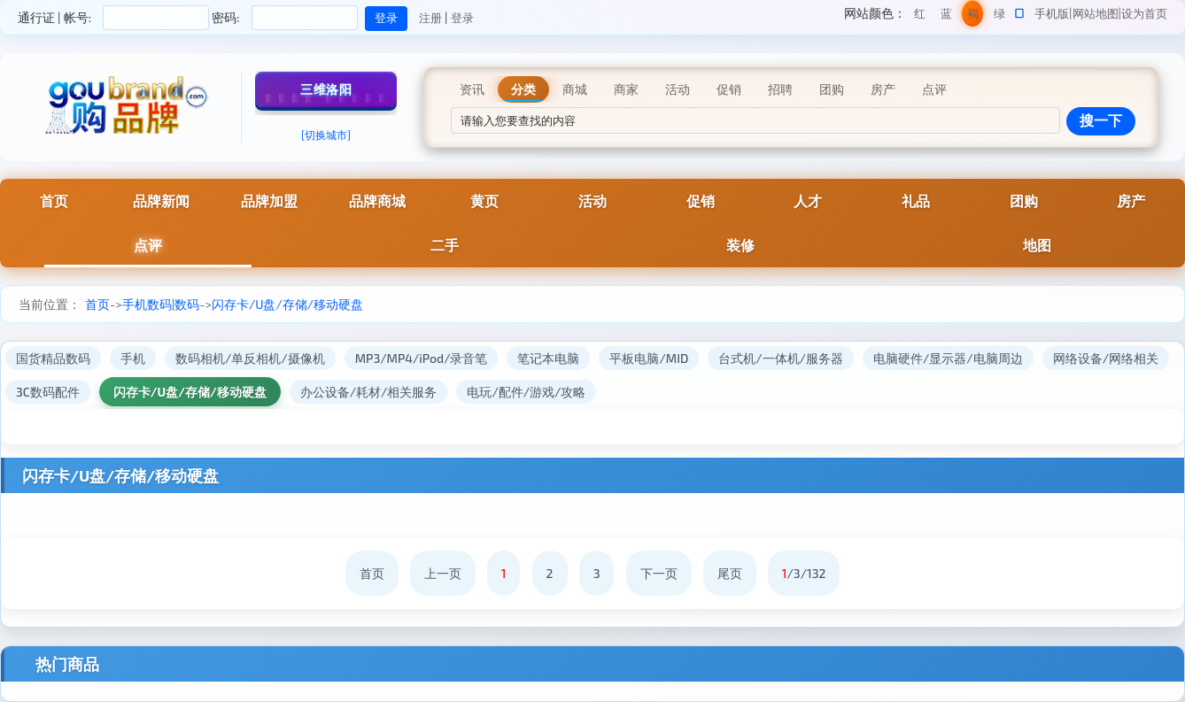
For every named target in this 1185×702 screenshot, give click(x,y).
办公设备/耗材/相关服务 (369, 391)
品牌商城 (377, 200)
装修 (740, 244)
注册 (430, 18)
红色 (920, 16)
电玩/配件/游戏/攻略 (526, 391)
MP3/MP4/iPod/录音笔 (421, 358)
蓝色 (946, 16)
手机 (132, 358)
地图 (1037, 244)
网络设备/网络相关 (1105, 358)
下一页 (659, 573)
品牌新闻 (161, 200)
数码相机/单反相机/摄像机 (250, 358)
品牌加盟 (269, 200)
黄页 (484, 200)
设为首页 (1144, 13)
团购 (1024, 200)
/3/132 (804, 573)
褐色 (973, 16)
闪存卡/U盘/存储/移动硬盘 (287, 304)
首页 (97, 304)
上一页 (442, 573)
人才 (808, 200)
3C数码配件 (48, 391)
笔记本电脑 (548, 358)
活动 (592, 200)
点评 (148, 244)
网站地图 (1096, 13)
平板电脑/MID (648, 358)
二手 (444, 244)
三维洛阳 (326, 88)
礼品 (916, 200)
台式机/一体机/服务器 (780, 358)
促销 (700, 200)
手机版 (1051, 13)
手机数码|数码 (160, 304)
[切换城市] (326, 134)
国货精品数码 (53, 358)
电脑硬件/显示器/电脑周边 (948, 358)
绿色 (999, 16)
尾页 (729, 573)
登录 (462, 18)
